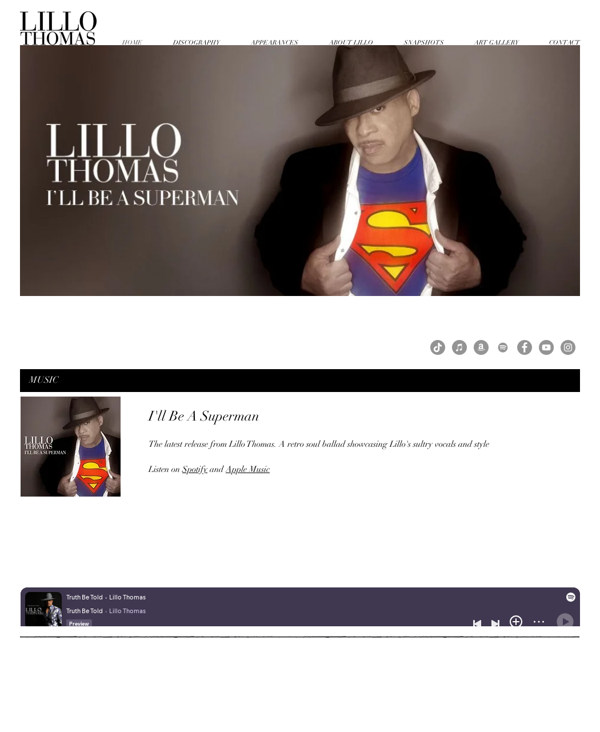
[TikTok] (437, 347)
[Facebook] (524, 347)
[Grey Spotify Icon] (502, 347)
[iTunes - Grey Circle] (459, 347)
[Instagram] (568, 347)
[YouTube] (546, 347)
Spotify (194, 469)
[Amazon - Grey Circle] (481, 347)
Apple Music (248, 469)
